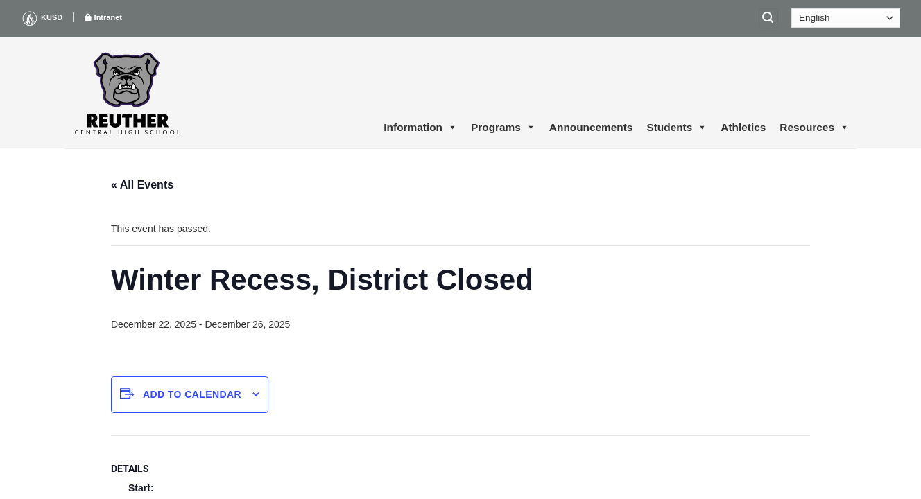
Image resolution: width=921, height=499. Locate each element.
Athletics (743, 127)
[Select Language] (845, 18)
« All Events (142, 185)
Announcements (591, 127)
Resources (814, 127)
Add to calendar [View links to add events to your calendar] (192, 394)
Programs (503, 127)
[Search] (768, 18)
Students (676, 127)
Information (420, 127)
